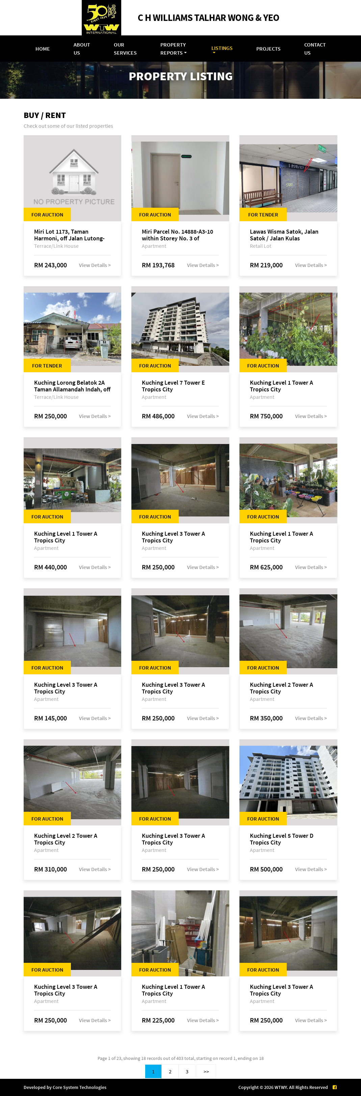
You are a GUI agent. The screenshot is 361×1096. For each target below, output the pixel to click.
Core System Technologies (79, 1087)
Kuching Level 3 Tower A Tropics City (173, 537)
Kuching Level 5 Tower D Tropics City (281, 839)
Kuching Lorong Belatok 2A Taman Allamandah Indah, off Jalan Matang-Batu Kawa (72, 386)
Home (42, 48)
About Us (82, 48)
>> (206, 1071)
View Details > (95, 265)
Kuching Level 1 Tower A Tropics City (281, 386)
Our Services (125, 48)
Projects (268, 48)
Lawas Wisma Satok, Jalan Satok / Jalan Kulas (284, 235)
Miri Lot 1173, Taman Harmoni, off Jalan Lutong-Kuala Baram (69, 235)
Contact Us (315, 48)
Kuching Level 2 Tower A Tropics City (281, 688)
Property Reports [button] (173, 48)
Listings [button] (222, 48)
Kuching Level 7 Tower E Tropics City (173, 386)
